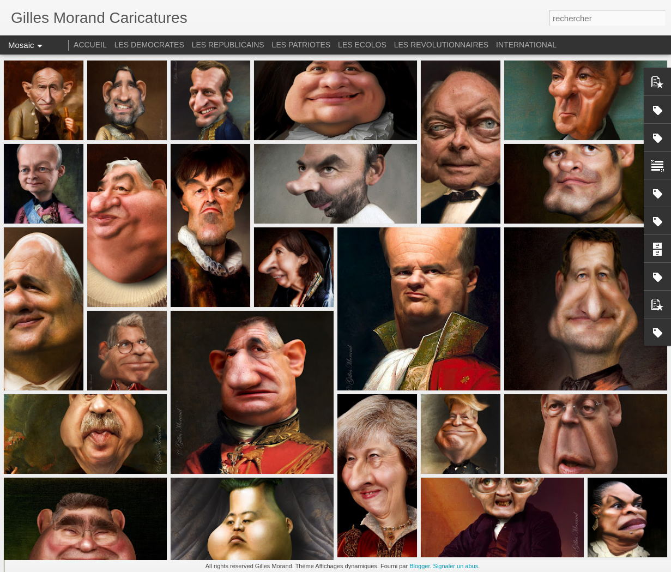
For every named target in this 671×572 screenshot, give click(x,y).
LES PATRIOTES (301, 44)
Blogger (419, 566)
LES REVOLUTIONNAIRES (441, 44)
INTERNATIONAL (526, 44)
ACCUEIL (90, 44)
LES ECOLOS (362, 44)
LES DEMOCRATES (149, 44)
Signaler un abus (456, 566)
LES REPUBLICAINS (228, 44)
